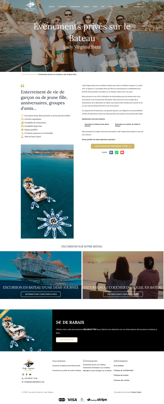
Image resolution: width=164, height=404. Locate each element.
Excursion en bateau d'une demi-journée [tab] (97, 125)
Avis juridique (119, 366)
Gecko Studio (136, 392)
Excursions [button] (62, 7)
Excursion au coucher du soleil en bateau (67, 370)
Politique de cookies (121, 375)
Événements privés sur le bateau (94, 365)
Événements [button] (75, 7)
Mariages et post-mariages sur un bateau (97, 371)
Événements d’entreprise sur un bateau (96, 368)
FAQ (102, 7)
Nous (95, 7)
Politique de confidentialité (123, 370)
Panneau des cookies (121, 380)
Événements (32, 74)
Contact (111, 7)
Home (24, 74)
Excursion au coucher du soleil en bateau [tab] (127, 125)
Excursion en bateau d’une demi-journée (66, 366)
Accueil (51, 7)
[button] (137, 7)
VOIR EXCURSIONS (67, 340)
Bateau (86, 7)
